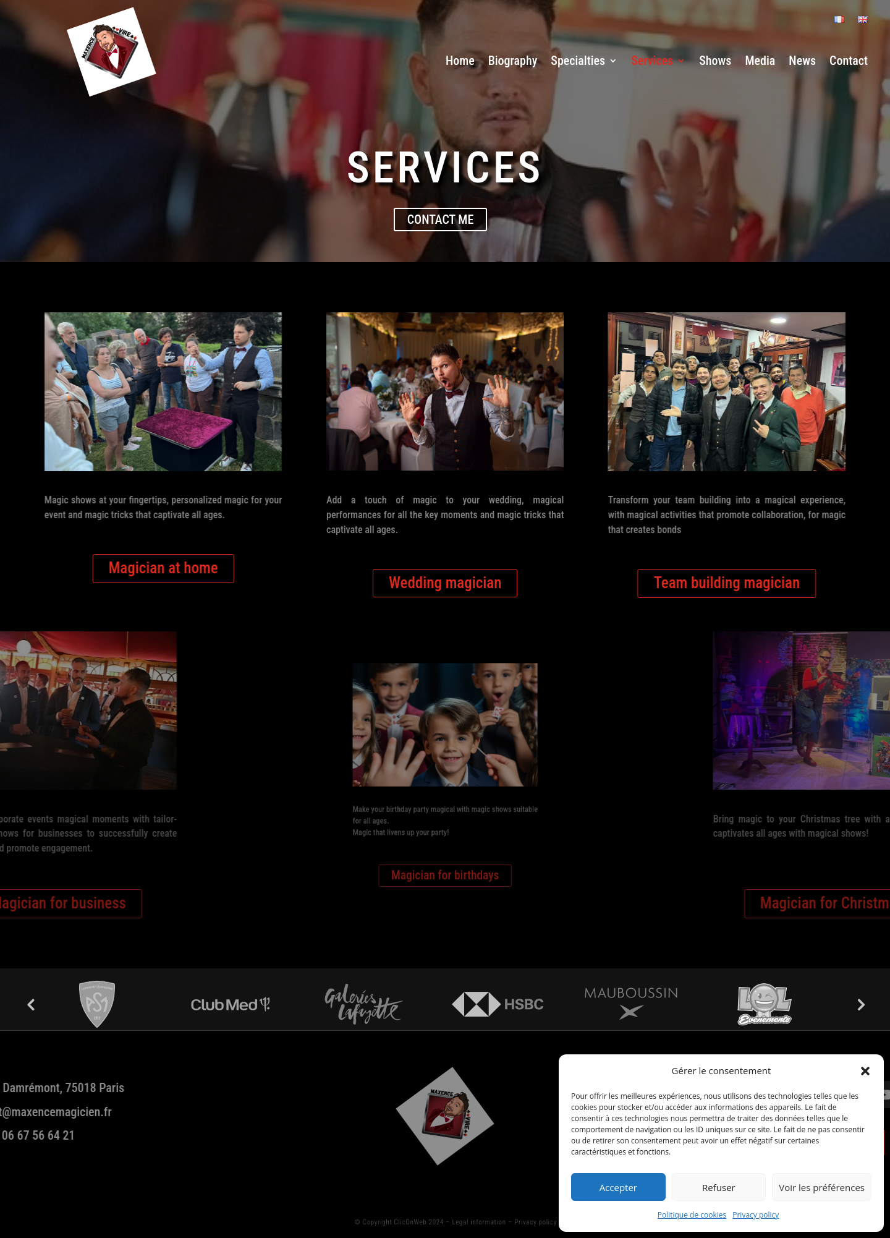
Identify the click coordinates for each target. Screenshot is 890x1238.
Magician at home (108, 568)
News (802, 62)
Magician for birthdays (445, 843)
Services (652, 62)
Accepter (618, 1187)
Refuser (718, 1187)
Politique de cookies (692, 1215)
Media (760, 62)
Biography (513, 62)
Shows (715, 62)
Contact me (440, 219)
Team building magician (782, 583)
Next (860, 1004)
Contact (848, 62)
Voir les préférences (822, 1187)
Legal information (471, 1222)
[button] (865, 1071)
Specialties (578, 62)
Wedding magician (444, 568)
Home (460, 62)
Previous (30, 1004)
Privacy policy (755, 1215)
